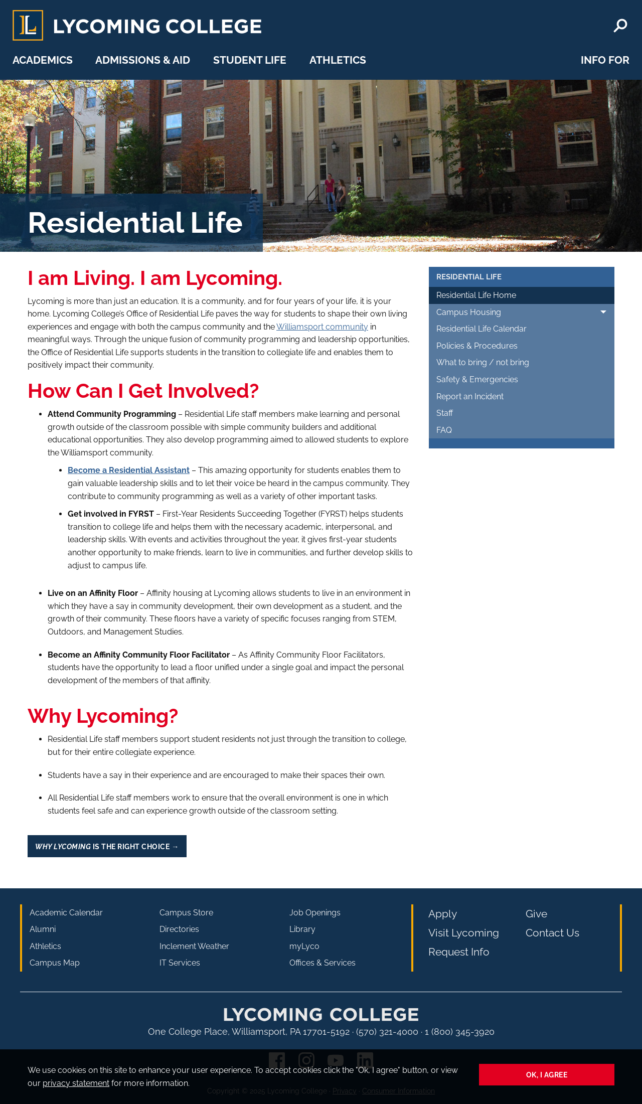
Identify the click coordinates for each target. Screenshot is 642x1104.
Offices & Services (322, 963)
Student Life (249, 60)
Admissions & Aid (142, 60)
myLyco (304, 946)
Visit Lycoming (463, 932)
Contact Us (552, 932)
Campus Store (186, 912)
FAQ (444, 430)
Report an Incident (470, 396)
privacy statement (76, 1083)
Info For (605, 60)
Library (302, 929)
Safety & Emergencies (477, 379)
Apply (442, 913)
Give (536, 913)
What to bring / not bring (482, 362)
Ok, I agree (547, 1074)
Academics (43, 60)
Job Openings (315, 912)
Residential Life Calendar (481, 329)
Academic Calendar (66, 912)
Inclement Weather (194, 946)
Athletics (337, 60)
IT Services (179, 963)
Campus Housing (468, 312)
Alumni (43, 929)
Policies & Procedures (477, 346)
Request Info (459, 951)
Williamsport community (322, 327)
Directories (179, 929)
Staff (444, 413)
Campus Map (55, 963)
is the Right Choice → (107, 846)
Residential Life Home (476, 295)
